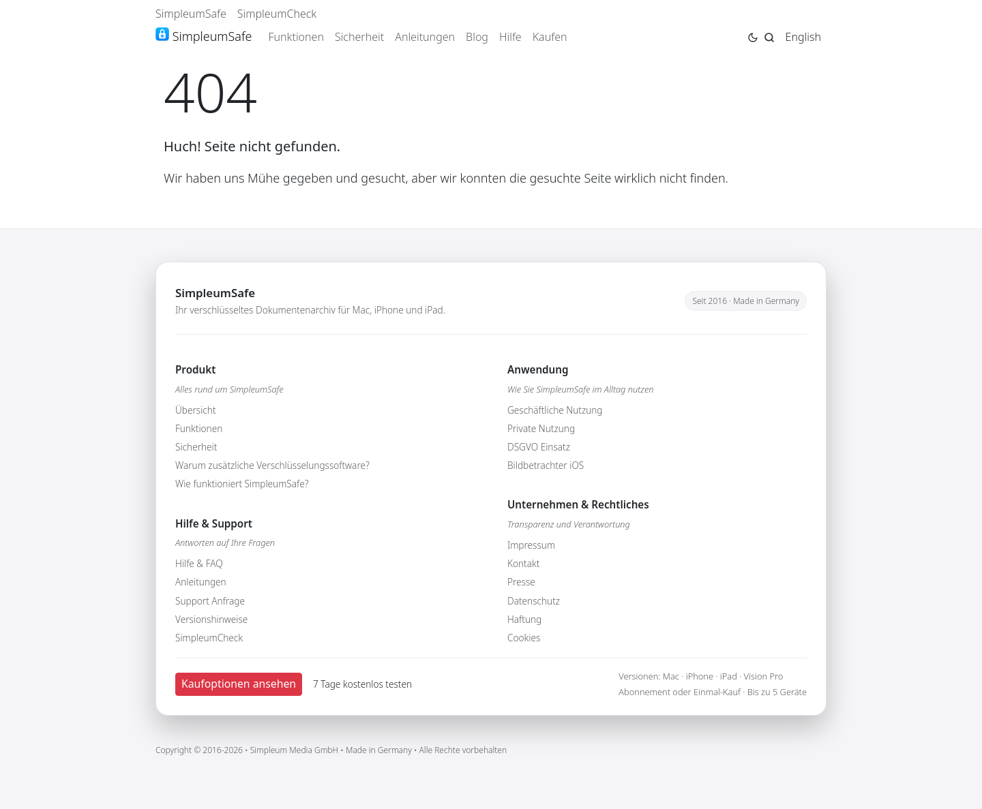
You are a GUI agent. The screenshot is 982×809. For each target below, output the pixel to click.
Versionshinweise (211, 619)
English (803, 36)
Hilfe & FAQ (199, 563)
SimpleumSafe (190, 13)
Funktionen (296, 36)
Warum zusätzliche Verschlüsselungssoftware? (272, 465)
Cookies (523, 637)
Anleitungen (425, 36)
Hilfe (510, 36)
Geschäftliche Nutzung (555, 409)
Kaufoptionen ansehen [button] (238, 683)
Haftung (524, 619)
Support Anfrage (210, 600)
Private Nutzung (541, 428)
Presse (521, 581)
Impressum (531, 544)
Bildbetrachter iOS (545, 465)
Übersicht (195, 409)
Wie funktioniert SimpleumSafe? (241, 483)
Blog (477, 36)
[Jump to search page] (769, 36)
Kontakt (523, 563)
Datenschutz (533, 600)
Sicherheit (359, 36)
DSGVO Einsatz (538, 446)
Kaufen (550, 36)
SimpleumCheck (277, 13)
